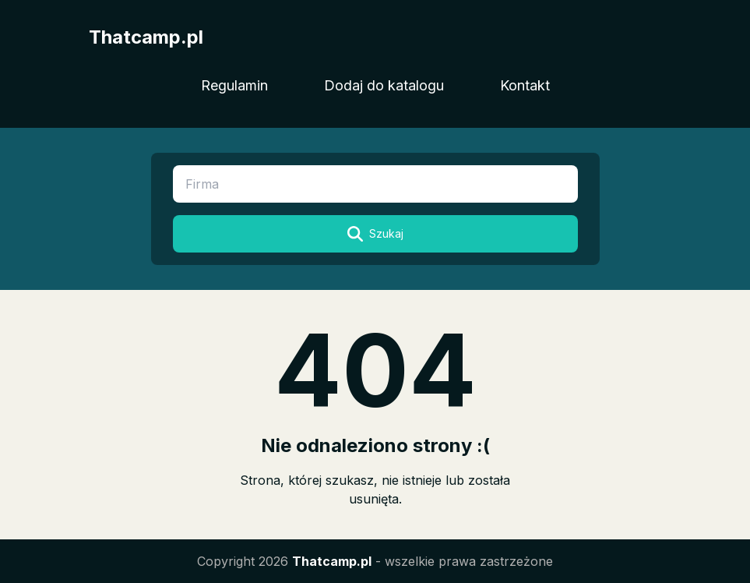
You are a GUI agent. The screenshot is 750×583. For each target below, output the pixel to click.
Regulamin (234, 85)
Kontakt (525, 85)
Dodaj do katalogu (384, 85)
